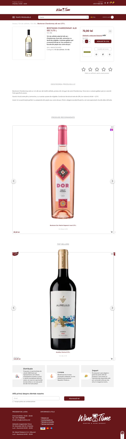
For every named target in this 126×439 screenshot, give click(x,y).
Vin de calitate (24, 23)
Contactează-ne (47, 420)
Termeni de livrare (47, 424)
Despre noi (45, 418)
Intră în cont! (108, 17)
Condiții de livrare (103, 49)
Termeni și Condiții (47, 422)
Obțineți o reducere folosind (94, 35)
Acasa (14, 23)
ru (94, 17)
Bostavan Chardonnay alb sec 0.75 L (52, 23)
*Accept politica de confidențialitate (24, 401)
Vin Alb (34, 23)
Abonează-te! (74, 398)
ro (92, 17)
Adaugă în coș (103, 41)
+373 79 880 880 (98, 4)
